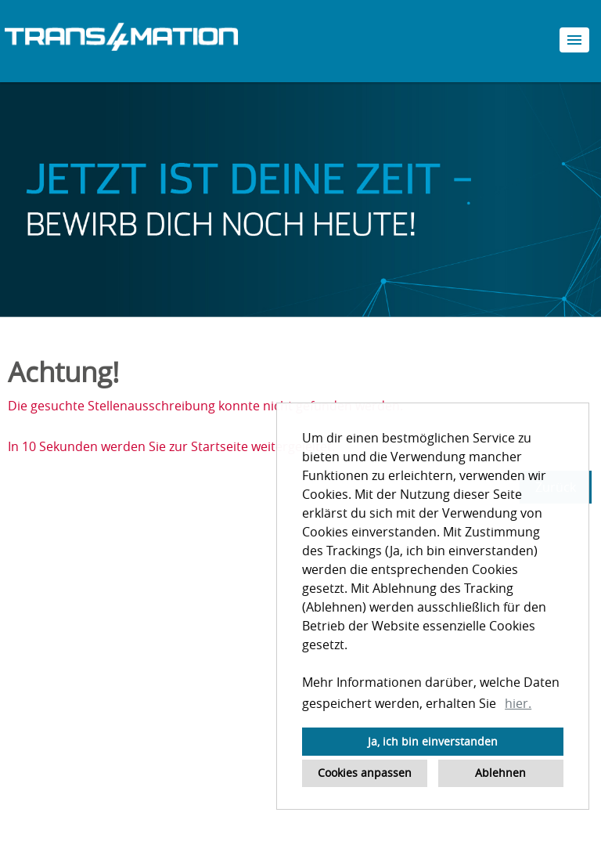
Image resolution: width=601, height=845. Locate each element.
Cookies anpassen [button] (365, 772)
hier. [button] (518, 703)
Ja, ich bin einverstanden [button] (433, 741)
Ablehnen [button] (500, 772)
